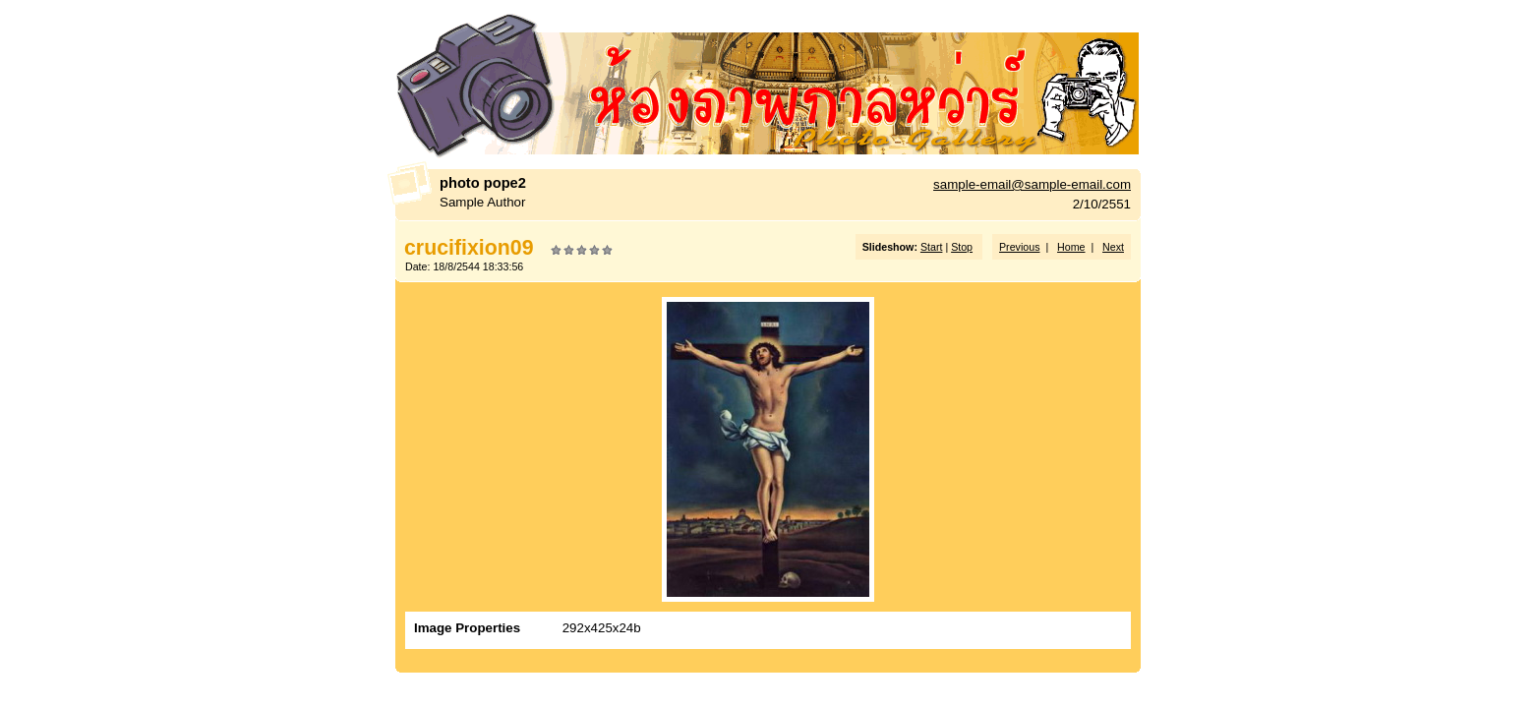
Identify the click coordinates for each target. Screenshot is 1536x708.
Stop (962, 247)
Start (931, 247)
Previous (1019, 247)
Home (1071, 247)
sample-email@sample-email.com (1032, 184)
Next (1113, 247)
